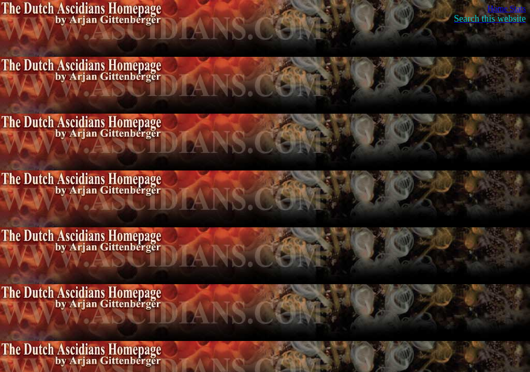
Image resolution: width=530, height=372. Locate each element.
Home (499, 8)
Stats (518, 8)
